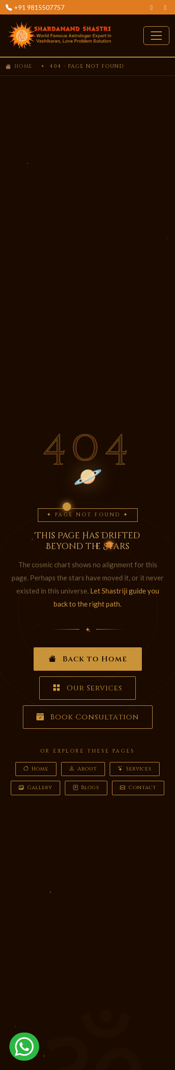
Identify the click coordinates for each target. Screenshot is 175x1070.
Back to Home (88, 659)
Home (23, 66)
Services (135, 769)
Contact (138, 788)
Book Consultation (87, 717)
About (83, 769)
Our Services (87, 688)
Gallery (35, 788)
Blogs (86, 788)
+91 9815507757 (39, 7)
